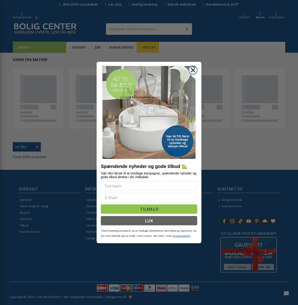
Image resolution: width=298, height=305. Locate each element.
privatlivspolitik (181, 235)
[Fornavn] (149, 185)
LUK (149, 220)
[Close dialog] (193, 70)
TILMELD (149, 209)
